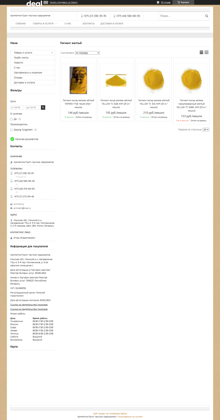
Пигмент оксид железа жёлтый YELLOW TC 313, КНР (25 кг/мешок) (153, 104)
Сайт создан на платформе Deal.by (110, 413)
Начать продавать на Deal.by (64, 2)
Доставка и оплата (112, 23)
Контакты (89, 23)
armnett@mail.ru (22, 208)
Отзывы (18, 77)
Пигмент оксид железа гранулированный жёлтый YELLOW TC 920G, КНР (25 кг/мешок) (192, 105)
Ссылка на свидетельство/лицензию (29, 304)
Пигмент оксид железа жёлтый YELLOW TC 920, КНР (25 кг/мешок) (116, 104)
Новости (18, 62)
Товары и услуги (43, 23)
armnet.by (19, 204)
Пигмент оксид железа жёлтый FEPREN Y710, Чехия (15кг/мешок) (78, 104)
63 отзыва (166, 2)
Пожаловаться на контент (130, 417)
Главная (21, 23)
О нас (68, 23)
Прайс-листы (21, 57)
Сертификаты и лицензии (28, 72)
